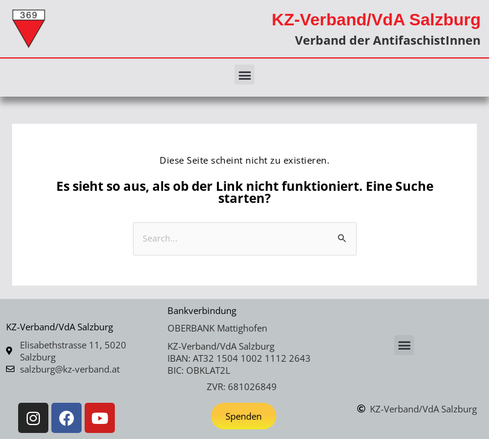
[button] (244, 75)
